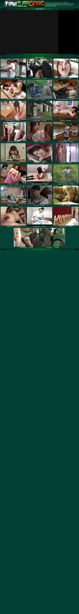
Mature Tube (47, 3)
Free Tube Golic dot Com (55, 2)
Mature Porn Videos (55, 3)
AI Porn (61, 3)
